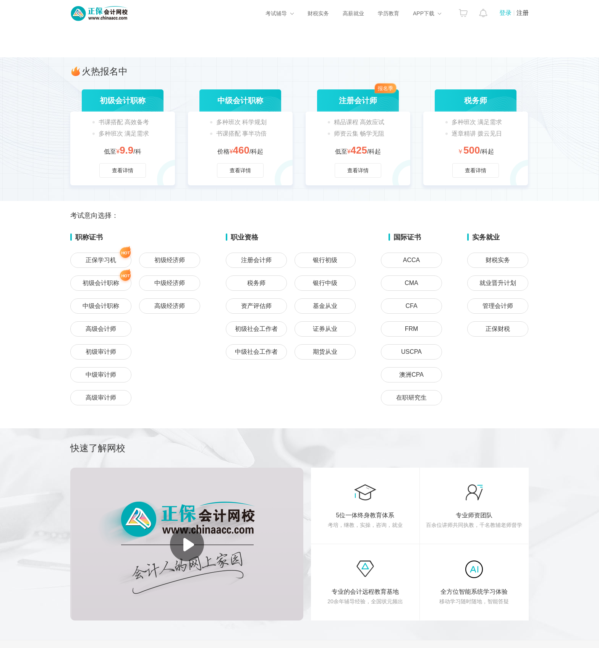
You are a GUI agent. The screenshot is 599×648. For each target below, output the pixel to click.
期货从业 (325, 351)
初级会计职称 (107, 280)
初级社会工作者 (256, 329)
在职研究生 (411, 397)
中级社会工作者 (256, 351)
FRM (411, 329)
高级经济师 (169, 306)
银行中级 (325, 283)
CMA (411, 283)
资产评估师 (256, 306)
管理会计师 (497, 306)
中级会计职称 (101, 306)
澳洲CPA (411, 374)
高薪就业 (353, 13)
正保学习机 (108, 258)
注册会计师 (256, 260)
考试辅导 (276, 13)
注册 (522, 13)
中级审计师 (101, 374)
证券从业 (325, 329)
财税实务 (318, 13)
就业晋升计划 (497, 283)
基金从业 (325, 306)
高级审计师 (101, 397)
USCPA (411, 351)
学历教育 (388, 13)
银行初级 (325, 260)
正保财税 (498, 329)
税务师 (256, 283)
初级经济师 (169, 260)
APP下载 (423, 13)
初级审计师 (101, 351)
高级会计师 (101, 329)
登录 (505, 13)
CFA (411, 306)
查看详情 (122, 137)
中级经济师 (169, 283)
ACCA (411, 260)
